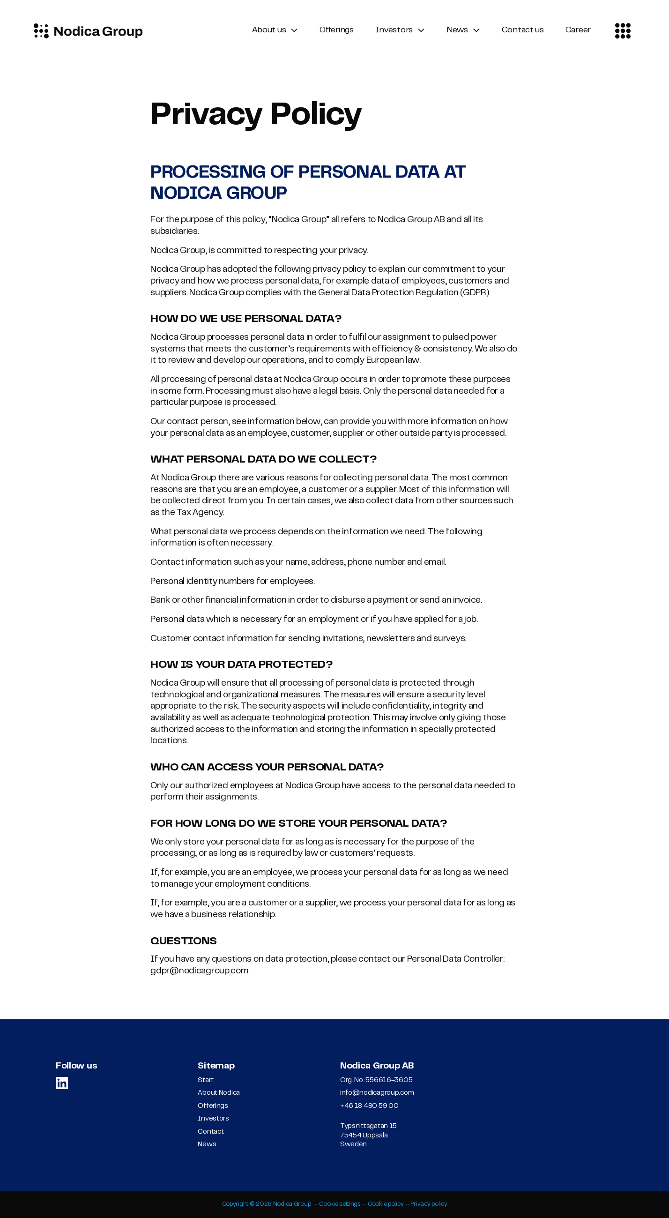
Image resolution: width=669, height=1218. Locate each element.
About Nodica (219, 1093)
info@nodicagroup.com (377, 1093)
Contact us (523, 30)
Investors (394, 30)
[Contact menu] (623, 31)
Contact (210, 1132)
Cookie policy (385, 1204)
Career (578, 30)
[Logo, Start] (88, 30)
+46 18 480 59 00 (369, 1106)
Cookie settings (340, 1204)
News (457, 30)
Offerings (336, 30)
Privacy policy (428, 1204)
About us (269, 30)
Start (206, 1080)
